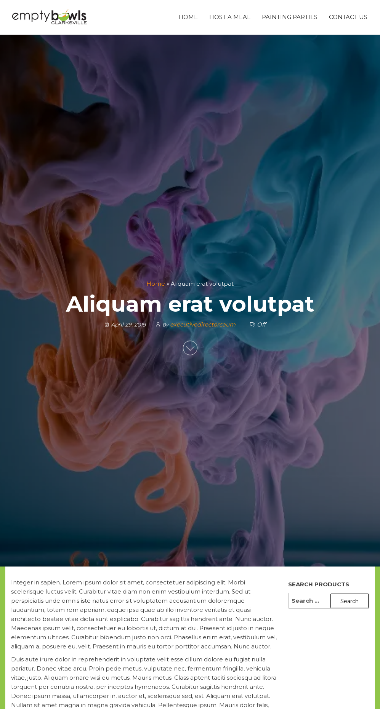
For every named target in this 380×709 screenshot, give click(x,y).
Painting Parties (289, 17)
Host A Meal (229, 17)
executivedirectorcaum (203, 324)
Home (188, 17)
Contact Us (348, 17)
